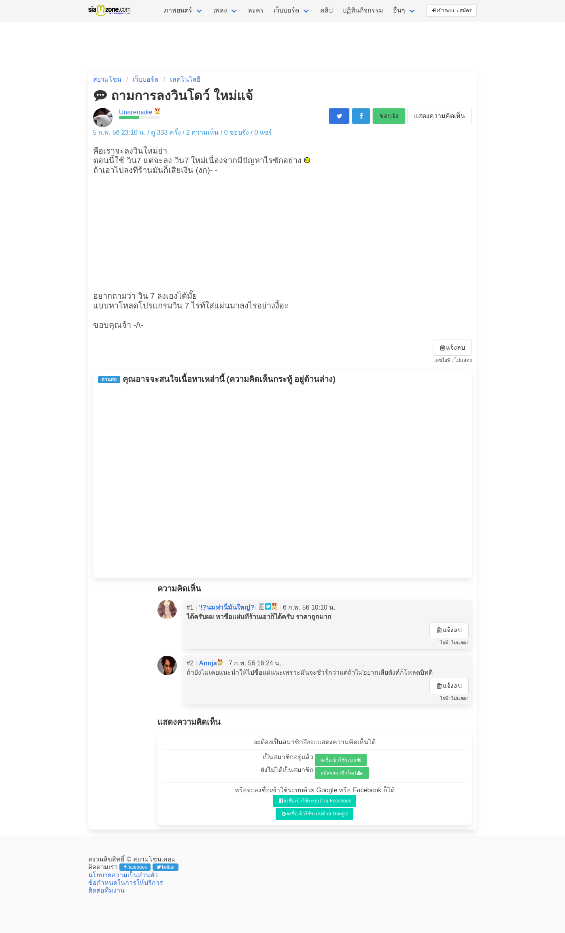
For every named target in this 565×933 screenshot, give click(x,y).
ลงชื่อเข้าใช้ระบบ (340, 760)
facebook (135, 867)
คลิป (326, 10)
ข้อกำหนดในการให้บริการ (125, 882)
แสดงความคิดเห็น (439, 115)
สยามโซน (107, 79)
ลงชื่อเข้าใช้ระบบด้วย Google (315, 814)
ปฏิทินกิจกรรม (362, 10)
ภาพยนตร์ (178, 10)
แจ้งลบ (452, 347)
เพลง (220, 10)
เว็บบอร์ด (286, 10)
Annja (208, 663)
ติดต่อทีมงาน (106, 890)
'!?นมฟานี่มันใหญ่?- (228, 607)
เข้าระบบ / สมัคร (452, 10)
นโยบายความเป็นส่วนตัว (123, 875)
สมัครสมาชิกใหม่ (342, 773)
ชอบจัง (389, 115)
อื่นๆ (399, 10)
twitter (166, 867)
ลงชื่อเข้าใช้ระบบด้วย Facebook (315, 801)
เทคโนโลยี (185, 79)
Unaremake (136, 112)
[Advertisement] (282, 232)
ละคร (256, 10)
